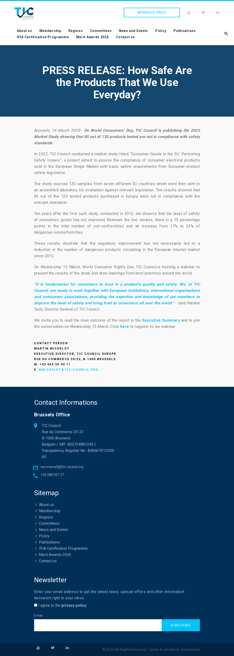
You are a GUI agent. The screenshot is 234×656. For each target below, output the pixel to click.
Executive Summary (161, 320)
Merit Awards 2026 (92, 37)
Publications (184, 31)
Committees (101, 31)
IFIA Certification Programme (43, 37)
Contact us (125, 37)
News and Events (133, 31)
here (124, 326)
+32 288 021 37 (52, 475)
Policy (160, 31)
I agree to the (60, 605)
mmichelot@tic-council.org (69, 369)
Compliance (190, 649)
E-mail (38, 616)
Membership (50, 31)
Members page (151, 12)
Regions (75, 31)
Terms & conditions (164, 649)
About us (24, 31)
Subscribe (181, 625)
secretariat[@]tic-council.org (62, 467)
